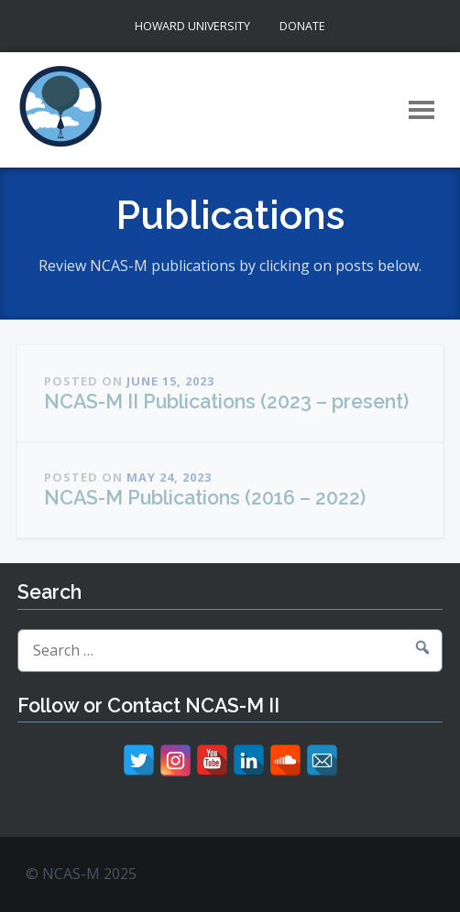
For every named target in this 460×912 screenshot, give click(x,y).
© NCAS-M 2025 (81, 873)
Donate (302, 26)
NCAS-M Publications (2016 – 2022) (205, 497)
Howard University (192, 26)
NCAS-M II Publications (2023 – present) (226, 401)
